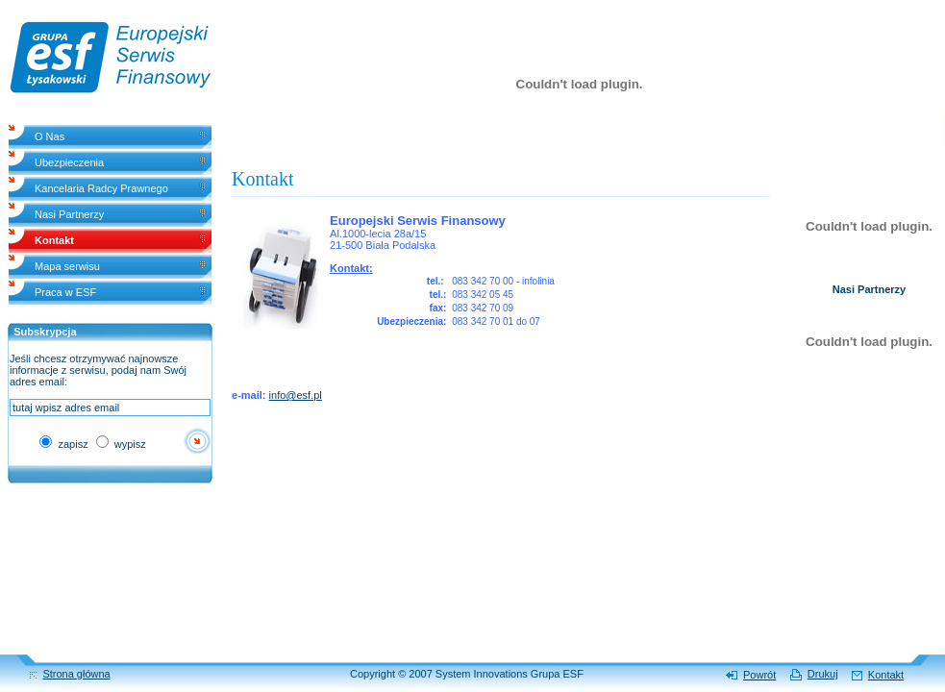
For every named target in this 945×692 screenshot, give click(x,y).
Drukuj (823, 674)
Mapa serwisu (67, 266)
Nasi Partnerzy (69, 214)
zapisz (63, 444)
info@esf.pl (295, 395)
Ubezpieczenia (69, 162)
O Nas (49, 136)
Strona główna (76, 674)
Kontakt (886, 674)
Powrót (759, 674)
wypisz (121, 444)
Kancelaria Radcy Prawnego (101, 188)
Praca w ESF (65, 292)
